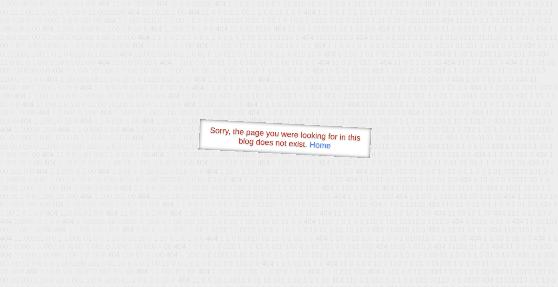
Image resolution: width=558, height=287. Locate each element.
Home (320, 145)
